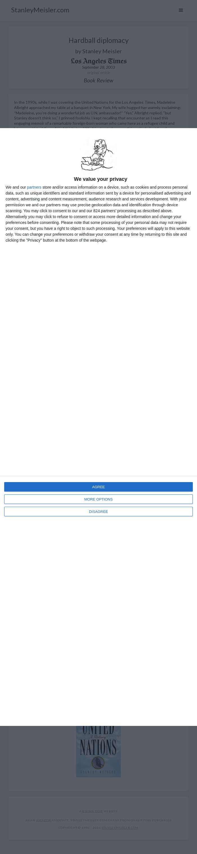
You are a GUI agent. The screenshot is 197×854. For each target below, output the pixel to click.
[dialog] (98, 427)
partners (34, 187)
